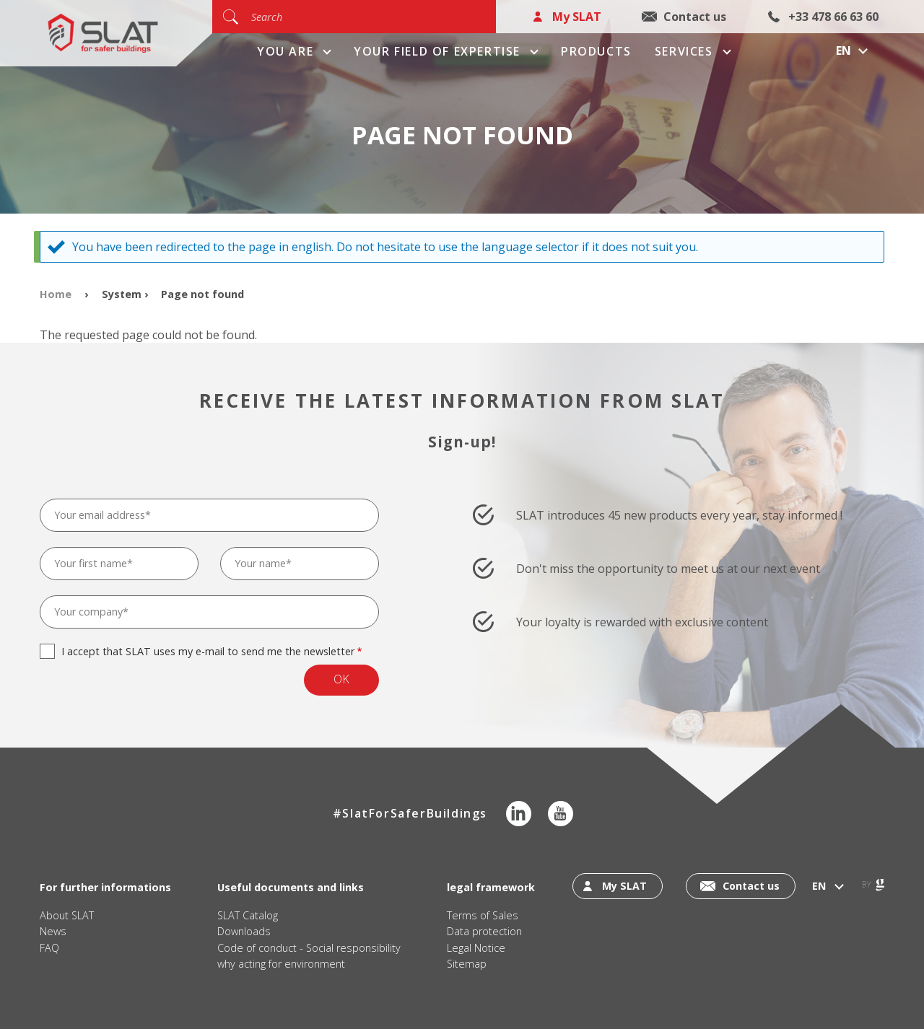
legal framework (491, 887)
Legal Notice (476, 948)
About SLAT (67, 915)
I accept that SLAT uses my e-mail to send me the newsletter (207, 651)
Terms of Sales (482, 915)
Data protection (484, 931)
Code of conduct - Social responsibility (309, 948)
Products (596, 51)
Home (55, 294)
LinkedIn (518, 813)
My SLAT (576, 17)
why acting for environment (281, 964)
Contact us (694, 17)
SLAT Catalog (247, 915)
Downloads (244, 931)
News (53, 931)
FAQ (49, 948)
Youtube (560, 813)
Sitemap (467, 964)
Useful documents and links (290, 887)
